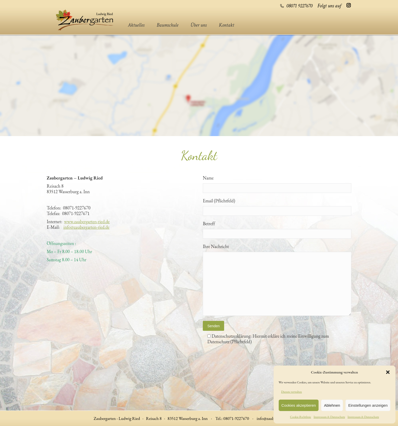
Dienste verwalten (291, 392)
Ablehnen (332, 405)
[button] (387, 372)
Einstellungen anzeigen (368, 405)
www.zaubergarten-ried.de (87, 221)
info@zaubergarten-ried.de (86, 227)
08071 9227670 (295, 6)
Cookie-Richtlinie (300, 417)
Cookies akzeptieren (298, 405)
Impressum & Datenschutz (329, 417)
